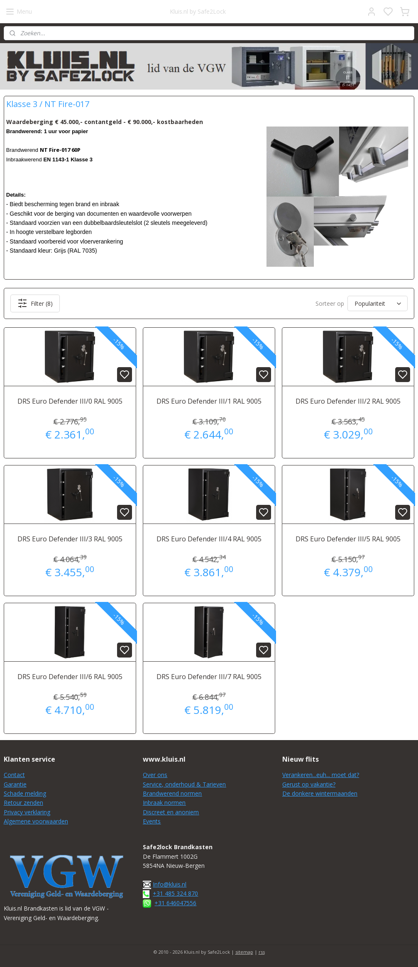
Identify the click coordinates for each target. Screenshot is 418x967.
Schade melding (25, 793)
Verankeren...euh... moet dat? (320, 775)
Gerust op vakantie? (308, 784)
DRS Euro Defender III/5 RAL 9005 (348, 538)
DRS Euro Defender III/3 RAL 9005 (69, 538)
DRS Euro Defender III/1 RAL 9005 (209, 401)
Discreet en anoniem (171, 812)
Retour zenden (23, 802)
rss (262, 952)
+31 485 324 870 (175, 893)
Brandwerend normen (172, 793)
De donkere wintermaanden (319, 793)
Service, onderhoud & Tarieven (184, 784)
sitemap (244, 952)
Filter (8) (35, 303)
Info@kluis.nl (169, 884)
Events (152, 821)
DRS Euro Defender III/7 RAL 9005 (209, 676)
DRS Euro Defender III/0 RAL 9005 (69, 401)
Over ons (155, 775)
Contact (14, 775)
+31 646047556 (175, 903)
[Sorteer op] (377, 303)
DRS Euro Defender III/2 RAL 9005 (348, 401)
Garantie (15, 784)
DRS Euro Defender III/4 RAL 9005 (209, 538)
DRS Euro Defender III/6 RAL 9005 (69, 676)
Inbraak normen (164, 802)
